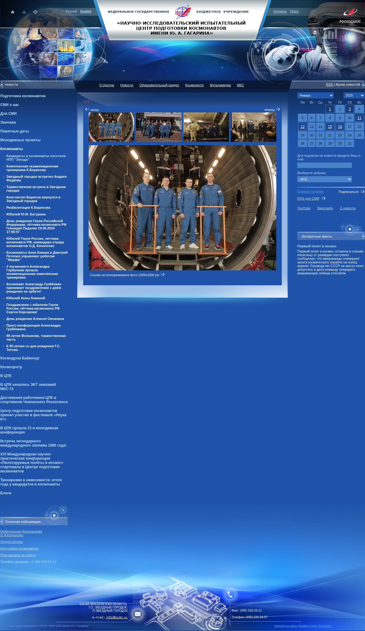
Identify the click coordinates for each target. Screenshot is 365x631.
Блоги (5, 493)
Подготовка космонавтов (23, 96)
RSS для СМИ (308, 198)
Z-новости (348, 208)
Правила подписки (310, 191)
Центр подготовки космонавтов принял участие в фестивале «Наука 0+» (33, 415)
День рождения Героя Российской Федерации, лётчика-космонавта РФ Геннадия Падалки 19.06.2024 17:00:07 (36, 226)
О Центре (106, 85)
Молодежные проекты (20, 140)
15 (330, 127)
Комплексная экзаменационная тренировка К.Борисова (32, 168)
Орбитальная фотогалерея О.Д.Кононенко (21, 533)
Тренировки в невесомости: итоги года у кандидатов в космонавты (31, 482)
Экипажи (8, 122)
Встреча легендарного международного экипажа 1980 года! (33, 443)
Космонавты (11, 149)
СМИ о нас (9, 105)
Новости (126, 85)
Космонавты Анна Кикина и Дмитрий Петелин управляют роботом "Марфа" (37, 256)
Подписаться (349, 192)
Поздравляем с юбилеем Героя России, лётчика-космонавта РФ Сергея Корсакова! (33, 308)
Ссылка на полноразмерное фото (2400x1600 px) (127, 275)
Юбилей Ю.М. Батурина (26, 214)
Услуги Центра (11, 542)
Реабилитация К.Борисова (28, 207)
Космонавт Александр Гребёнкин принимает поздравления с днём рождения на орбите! (33, 287)
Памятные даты (14, 131)
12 (303, 127)
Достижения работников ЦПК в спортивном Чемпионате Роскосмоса (34, 400)
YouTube (303, 208)
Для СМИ (8, 113)
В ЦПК (6, 376)
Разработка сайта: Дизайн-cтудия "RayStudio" (303, 625)
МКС (240, 85)
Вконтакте (325, 208)
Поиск (294, 11)
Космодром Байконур (19, 358)
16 (340, 127)
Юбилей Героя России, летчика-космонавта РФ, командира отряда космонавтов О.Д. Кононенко (35, 242)
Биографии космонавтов (19, 548)
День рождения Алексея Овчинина (35, 319)
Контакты (280, 11)
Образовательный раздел (159, 85)
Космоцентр (11, 367)
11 (359, 118)
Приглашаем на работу (18, 555)
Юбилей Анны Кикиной (25, 298)
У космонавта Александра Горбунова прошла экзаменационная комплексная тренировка (32, 272)
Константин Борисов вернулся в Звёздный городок (33, 199)
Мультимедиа (220, 85)
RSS (329, 84)
